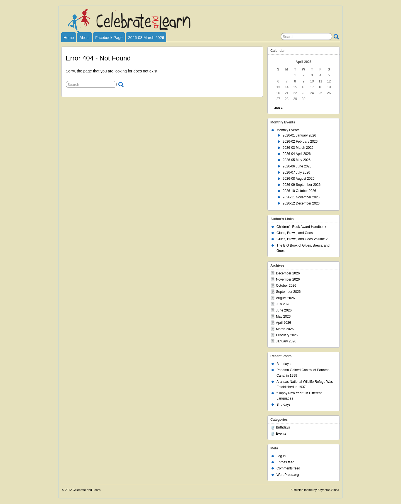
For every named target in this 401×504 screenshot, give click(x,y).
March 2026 (285, 329)
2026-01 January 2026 (299, 135)
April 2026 (283, 323)
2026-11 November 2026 (301, 197)
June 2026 (284, 310)
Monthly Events (288, 130)
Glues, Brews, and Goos (295, 233)
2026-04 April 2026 (297, 154)
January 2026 (286, 341)
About (84, 37)
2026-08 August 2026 (298, 179)
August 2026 (285, 298)
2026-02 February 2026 (300, 141)
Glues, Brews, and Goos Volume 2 (302, 239)
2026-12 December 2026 (301, 203)
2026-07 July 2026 (296, 172)
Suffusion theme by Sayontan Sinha (314, 489)
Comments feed (288, 468)
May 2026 (283, 316)
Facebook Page (109, 37)
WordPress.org (288, 475)
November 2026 (288, 279)
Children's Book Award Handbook (301, 227)
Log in (281, 456)
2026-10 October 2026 (299, 191)
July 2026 (283, 304)
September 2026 (288, 292)
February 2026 (287, 335)
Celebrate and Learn (87, 489)
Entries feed (285, 462)
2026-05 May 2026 (296, 160)
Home (68, 37)
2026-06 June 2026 (297, 166)
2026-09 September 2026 (302, 185)
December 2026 (288, 273)
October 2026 (286, 286)
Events (281, 433)
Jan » (278, 108)
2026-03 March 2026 (146, 37)
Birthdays (283, 364)
